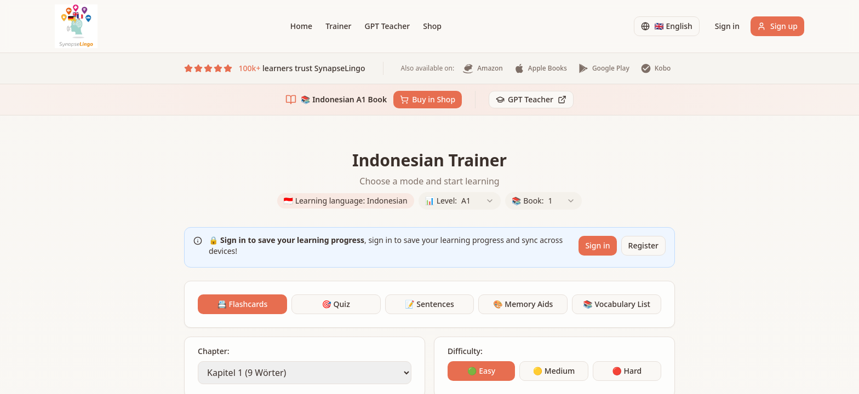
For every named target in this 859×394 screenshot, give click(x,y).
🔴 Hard (627, 371)
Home (301, 26)
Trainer (338, 26)
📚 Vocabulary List (616, 304)
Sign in (727, 26)
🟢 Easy (481, 371)
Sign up (777, 26)
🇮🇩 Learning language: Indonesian (346, 200)
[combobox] (477, 200)
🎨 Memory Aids (523, 304)
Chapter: (213, 351)
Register (643, 245)
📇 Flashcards (242, 304)
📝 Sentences (429, 304)
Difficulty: (465, 351)
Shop (432, 26)
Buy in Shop (427, 99)
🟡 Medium (554, 371)
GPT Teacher (387, 26)
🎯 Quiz (336, 304)
